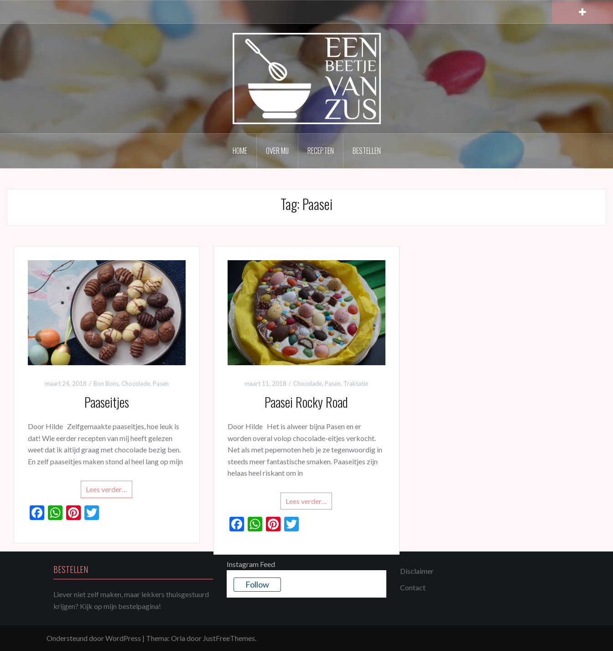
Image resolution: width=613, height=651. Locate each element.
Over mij (277, 150)
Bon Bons (106, 383)
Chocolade (135, 383)
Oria (178, 638)
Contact (413, 587)
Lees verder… (106, 489)
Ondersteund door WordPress (94, 638)
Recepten (320, 150)
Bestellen (367, 150)
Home (240, 150)
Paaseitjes (106, 402)
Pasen (161, 383)
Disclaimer (417, 571)
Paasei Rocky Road (306, 402)
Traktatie (355, 383)
